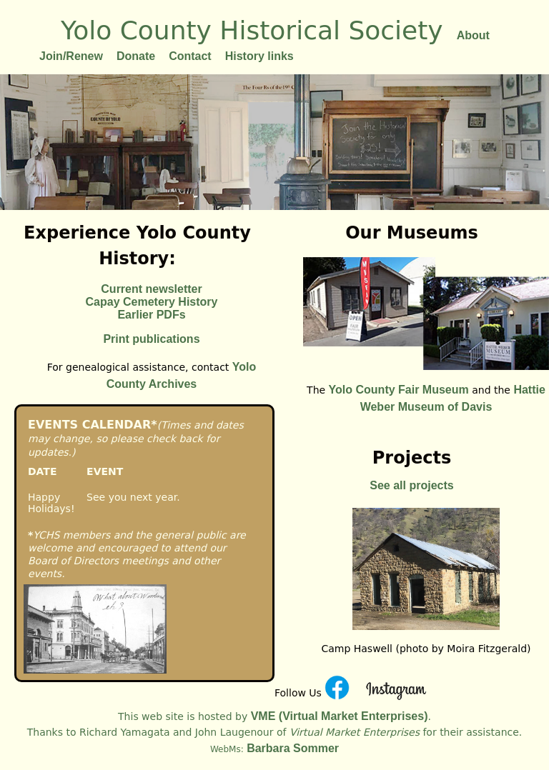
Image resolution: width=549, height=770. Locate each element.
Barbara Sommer (291, 748)
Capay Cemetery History (152, 302)
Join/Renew (71, 56)
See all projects (411, 485)
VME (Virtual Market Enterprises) (337, 716)
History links (259, 56)
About (473, 35)
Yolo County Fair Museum (399, 390)
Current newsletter (151, 289)
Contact (190, 56)
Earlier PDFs (151, 315)
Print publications (151, 339)
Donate (136, 56)
